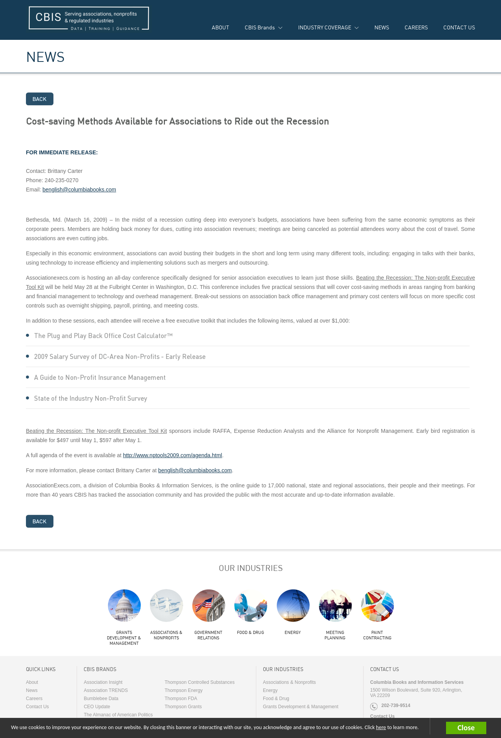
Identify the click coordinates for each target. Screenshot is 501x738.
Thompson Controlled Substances (200, 682)
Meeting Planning (334, 635)
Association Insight (103, 682)
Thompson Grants (183, 706)
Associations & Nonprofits (166, 635)
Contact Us (37, 706)
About (32, 682)
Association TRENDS (106, 690)
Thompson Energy (183, 690)
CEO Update (97, 706)
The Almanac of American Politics (118, 715)
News (32, 690)
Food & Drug (250, 632)
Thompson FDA (181, 698)
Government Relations (208, 635)
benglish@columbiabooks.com (79, 189)
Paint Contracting (377, 635)
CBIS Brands (260, 27)
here (381, 727)
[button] (473, 728)
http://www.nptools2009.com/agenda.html (172, 455)
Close (466, 727)
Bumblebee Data (101, 698)
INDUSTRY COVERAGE (324, 27)
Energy (293, 632)
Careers (34, 698)
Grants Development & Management (124, 638)
